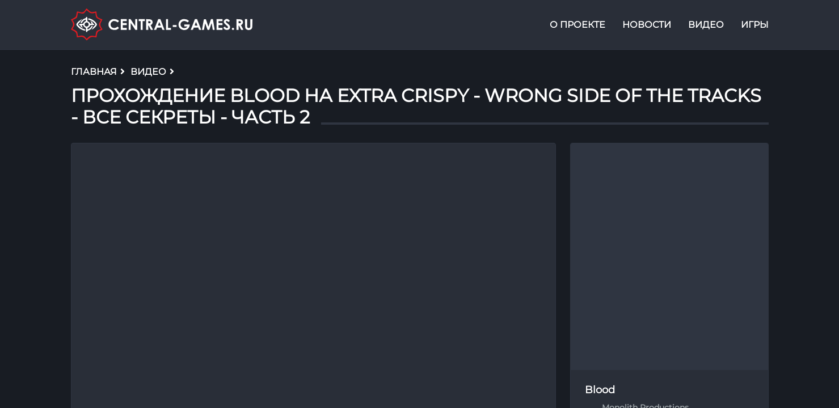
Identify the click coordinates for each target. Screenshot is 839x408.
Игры (755, 24)
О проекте (577, 24)
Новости (646, 24)
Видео (706, 24)
